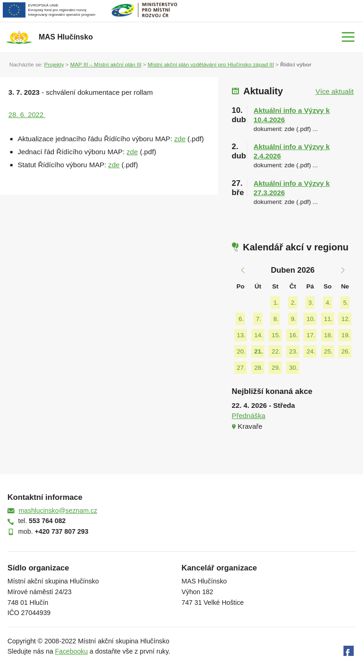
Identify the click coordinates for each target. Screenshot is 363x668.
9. (293, 318)
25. (328, 351)
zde (179, 139)
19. (345, 335)
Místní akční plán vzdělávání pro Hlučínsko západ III (211, 64)
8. (275, 318)
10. (310, 318)
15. (275, 335)
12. (345, 318)
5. (345, 302)
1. (275, 302)
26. (345, 351)
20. (241, 351)
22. (275, 351)
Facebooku (71, 651)
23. (293, 351)
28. (258, 367)
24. (310, 351)
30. (293, 367)
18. (328, 335)
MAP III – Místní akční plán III (105, 64)
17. (310, 335)
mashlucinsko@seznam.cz (58, 510)
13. (241, 335)
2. (293, 302)
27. (241, 367)
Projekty (54, 64)
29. (275, 367)
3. (310, 302)
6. (241, 318)
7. (258, 318)
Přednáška (248, 415)
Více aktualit (335, 91)
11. (328, 318)
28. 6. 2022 (27, 114)
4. (328, 302)
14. (258, 335)
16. (293, 335)
